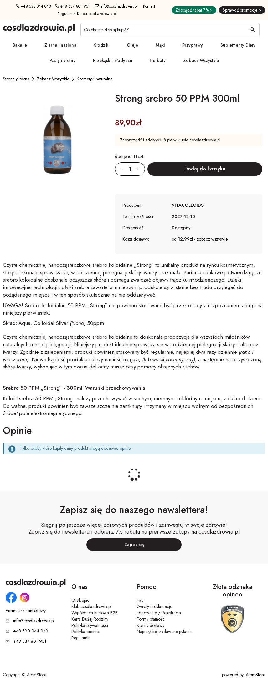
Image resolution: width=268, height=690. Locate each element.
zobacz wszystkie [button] (212, 239)
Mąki (160, 45)
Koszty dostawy (150, 625)
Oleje (132, 45)
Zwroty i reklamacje (154, 606)
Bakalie (20, 45)
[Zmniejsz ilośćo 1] (119, 169)
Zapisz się (134, 544)
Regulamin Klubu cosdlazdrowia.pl (87, 14)
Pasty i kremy (62, 60)
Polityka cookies (85, 631)
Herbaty (158, 60)
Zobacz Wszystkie (201, 60)
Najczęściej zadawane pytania (164, 631)
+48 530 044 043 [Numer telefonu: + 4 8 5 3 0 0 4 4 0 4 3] (33, 6)
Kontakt (149, 6)
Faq (140, 600)
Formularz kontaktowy (26, 610)
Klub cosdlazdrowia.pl (91, 606)
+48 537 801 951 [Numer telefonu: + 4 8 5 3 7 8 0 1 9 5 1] (72, 6)
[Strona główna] (16, 79)
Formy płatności (151, 619)
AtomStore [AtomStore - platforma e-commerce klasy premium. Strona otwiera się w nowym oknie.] (255, 675)
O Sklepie (80, 600)
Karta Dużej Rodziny (89, 619)
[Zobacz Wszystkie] (53, 79)
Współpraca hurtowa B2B (94, 613)
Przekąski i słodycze (112, 60)
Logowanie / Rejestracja (159, 613)
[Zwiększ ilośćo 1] (140, 169)
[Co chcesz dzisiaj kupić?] (170, 29)
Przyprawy (192, 45)
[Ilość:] (130, 169)
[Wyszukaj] (252, 30)
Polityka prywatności (89, 625)
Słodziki (101, 45)
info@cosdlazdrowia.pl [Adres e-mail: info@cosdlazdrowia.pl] (116, 6)
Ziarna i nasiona (60, 45)
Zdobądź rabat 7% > (194, 10)
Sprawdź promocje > (242, 10)
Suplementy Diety (237, 45)
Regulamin (80, 638)
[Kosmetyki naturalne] (94, 79)
